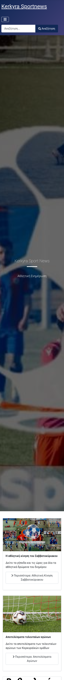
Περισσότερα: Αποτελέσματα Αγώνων (32, 658)
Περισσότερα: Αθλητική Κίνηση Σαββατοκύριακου (32, 577)
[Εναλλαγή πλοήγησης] (5, 19)
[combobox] (18, 28)
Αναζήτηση (46, 28)
